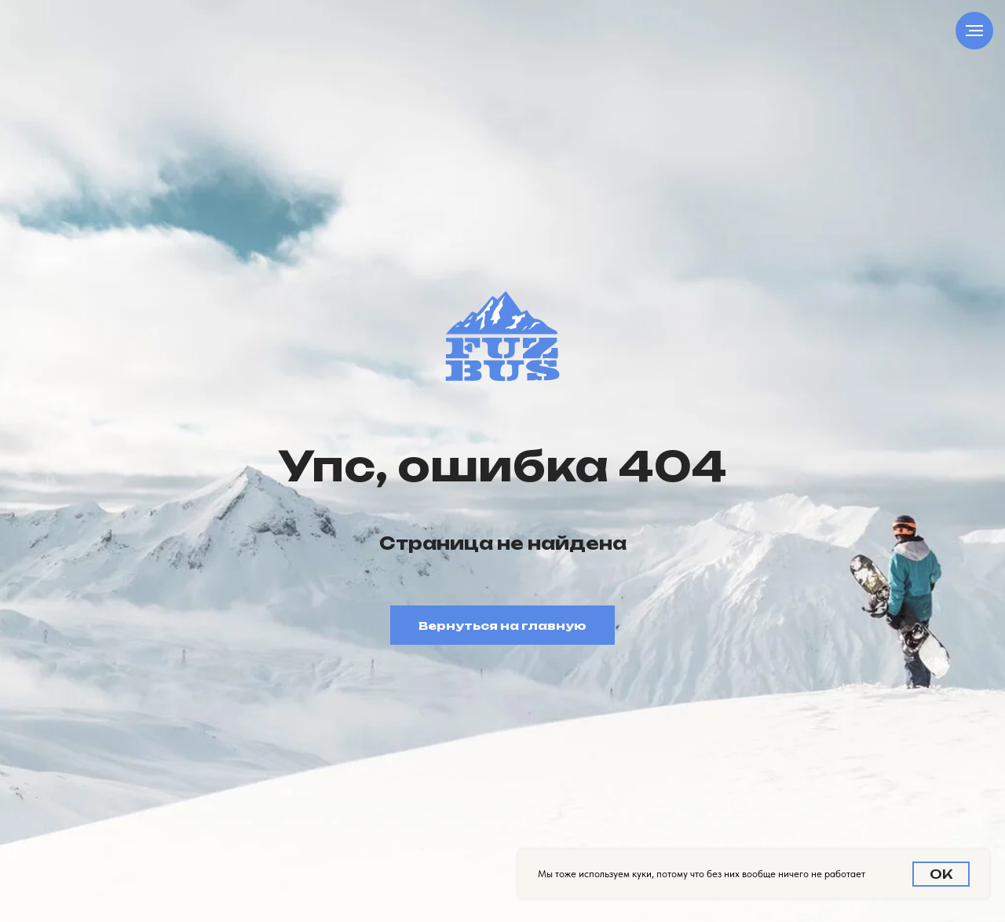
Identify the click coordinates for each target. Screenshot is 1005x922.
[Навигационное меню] (974, 30)
